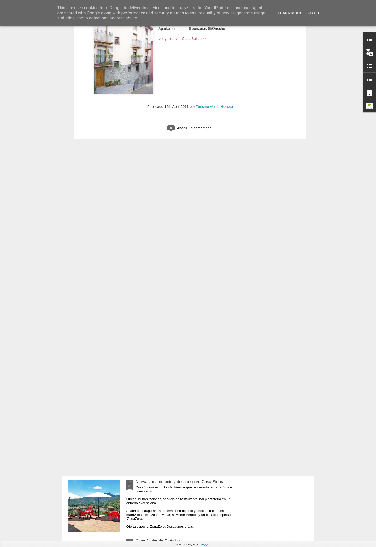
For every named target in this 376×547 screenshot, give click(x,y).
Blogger (204, 544)
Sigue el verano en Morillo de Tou (166, 363)
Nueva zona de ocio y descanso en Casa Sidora (180, 482)
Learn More (290, 13)
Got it (314, 13)
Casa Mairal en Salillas (157, 422)
